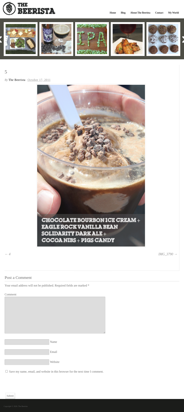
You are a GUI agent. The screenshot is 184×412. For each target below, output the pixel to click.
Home (113, 12)
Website (54, 361)
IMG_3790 (166, 254)
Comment (10, 294)
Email (53, 351)
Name (53, 341)
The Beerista (17, 79)
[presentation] (33, 385)
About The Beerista (140, 12)
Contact (159, 12)
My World (173, 12)
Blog (123, 12)
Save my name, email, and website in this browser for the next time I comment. (56, 371)
